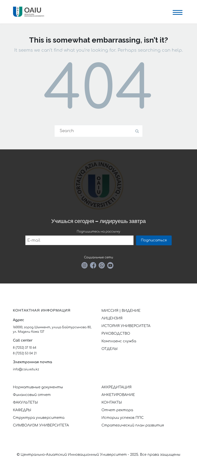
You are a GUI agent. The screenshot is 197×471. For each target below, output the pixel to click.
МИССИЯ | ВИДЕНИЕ (121, 311)
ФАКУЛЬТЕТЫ (25, 402)
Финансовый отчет (32, 395)
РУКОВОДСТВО (116, 333)
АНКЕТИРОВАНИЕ (118, 395)
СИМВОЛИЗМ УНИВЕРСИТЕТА (41, 425)
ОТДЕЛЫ (110, 349)
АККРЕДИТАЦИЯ (117, 387)
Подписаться (154, 240)
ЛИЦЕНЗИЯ (112, 318)
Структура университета (39, 418)
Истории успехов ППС (123, 418)
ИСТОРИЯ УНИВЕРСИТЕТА (126, 326)
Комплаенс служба (119, 341)
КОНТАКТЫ (112, 402)
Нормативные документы (38, 387)
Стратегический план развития (133, 425)
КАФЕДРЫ (22, 410)
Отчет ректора (117, 410)
